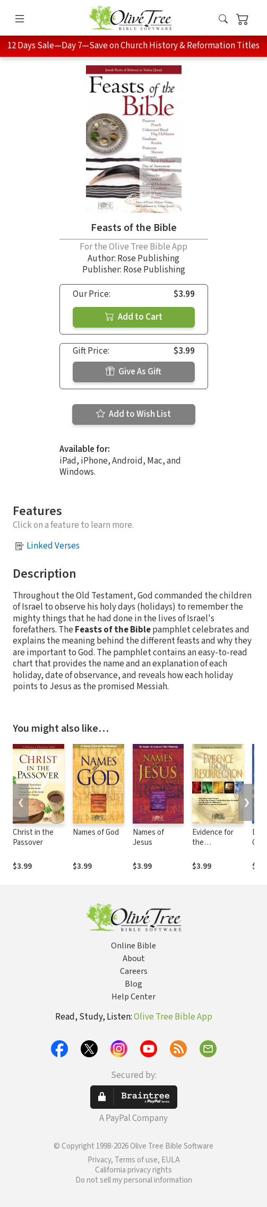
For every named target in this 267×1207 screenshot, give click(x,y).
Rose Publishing (148, 258)
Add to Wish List (133, 414)
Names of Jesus (148, 837)
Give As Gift (133, 371)
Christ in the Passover (33, 837)
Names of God (96, 832)
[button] (223, 19)
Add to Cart (133, 317)
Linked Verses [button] (53, 546)
